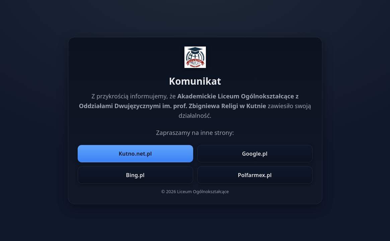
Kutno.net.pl (135, 153)
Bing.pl (135, 175)
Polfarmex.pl (254, 175)
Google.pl (254, 153)
